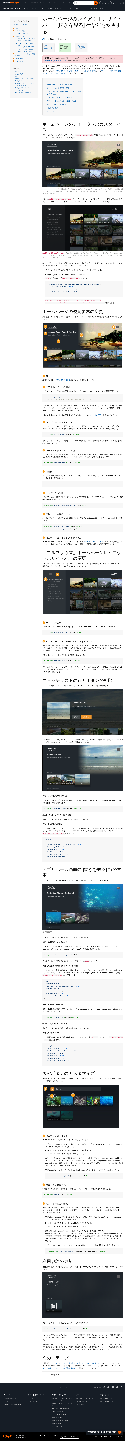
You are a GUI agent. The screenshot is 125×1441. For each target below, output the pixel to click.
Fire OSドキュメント (11, 8)
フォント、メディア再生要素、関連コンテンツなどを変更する (26, 50)
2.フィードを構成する (21, 33)
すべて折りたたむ (17, 24)
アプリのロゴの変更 (62, 380)
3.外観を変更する (20, 36)
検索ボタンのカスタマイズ (56, 104)
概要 (16, 28)
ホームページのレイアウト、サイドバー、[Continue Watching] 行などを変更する (26, 45)
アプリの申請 (19, 61)
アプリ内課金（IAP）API (22, 88)
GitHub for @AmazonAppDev (55, 60)
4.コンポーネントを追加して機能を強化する (25, 55)
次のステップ (51, 111)
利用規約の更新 (52, 108)
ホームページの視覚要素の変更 (58, 88)
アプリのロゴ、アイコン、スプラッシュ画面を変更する (26, 39)
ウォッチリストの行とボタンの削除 (60, 97)
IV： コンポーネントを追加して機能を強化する (59, 1368)
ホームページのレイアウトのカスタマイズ (62, 85)
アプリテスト (19, 81)
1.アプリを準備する (21, 31)
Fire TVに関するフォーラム (23, 92)
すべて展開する (25, 24)
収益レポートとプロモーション (24, 83)
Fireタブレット (19, 76)
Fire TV (17, 71)
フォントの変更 (95, 415)
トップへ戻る (62, 1387)
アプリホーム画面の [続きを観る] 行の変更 (62, 101)
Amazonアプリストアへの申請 (24, 78)
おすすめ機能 (19, 58)
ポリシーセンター (20, 85)
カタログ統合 (19, 74)
